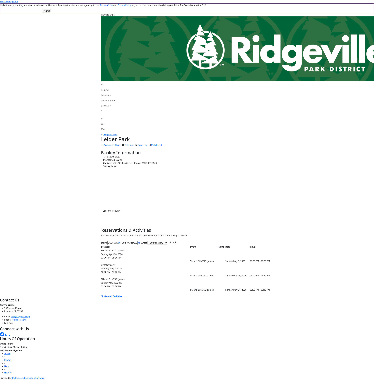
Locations (106, 95)
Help (6, 366)
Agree (47, 10)
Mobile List (156, 145)
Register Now (110, 134)
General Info (107, 100)
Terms (7, 353)
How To (8, 372)
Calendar (129, 145)
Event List (142, 145)
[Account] (108, 111)
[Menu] (103, 129)
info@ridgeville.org (20, 316)
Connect (105, 105)
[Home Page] (108, 84)
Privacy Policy (124, 5)
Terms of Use (106, 5)
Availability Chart (110, 145)
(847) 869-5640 (19, 319)
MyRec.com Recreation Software (28, 377)
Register (105, 89)
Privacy (7, 359)
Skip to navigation (9, 1)
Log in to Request (111, 210)
